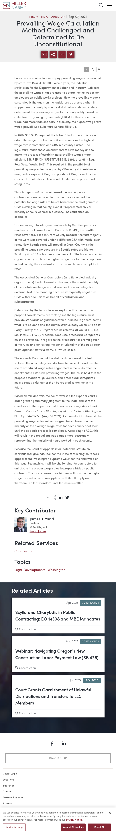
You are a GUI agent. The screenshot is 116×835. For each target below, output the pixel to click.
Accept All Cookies (73, 829)
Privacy (7, 803)
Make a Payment (13, 797)
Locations (8, 780)
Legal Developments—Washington (39, 570)
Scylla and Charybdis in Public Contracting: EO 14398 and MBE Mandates (57, 616)
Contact (8, 791)
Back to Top (58, 758)
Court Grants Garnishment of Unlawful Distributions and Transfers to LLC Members (53, 697)
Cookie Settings (14, 829)
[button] (109, 5)
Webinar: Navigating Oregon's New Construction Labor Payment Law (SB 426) (57, 654)
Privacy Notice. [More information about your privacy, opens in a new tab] (74, 822)
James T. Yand (42, 519)
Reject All (99, 829)
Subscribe (9, 786)
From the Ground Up (47, 17)
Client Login (10, 773)
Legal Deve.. (92, 680)
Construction (23, 551)
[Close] (110, 816)
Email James (38, 531)
